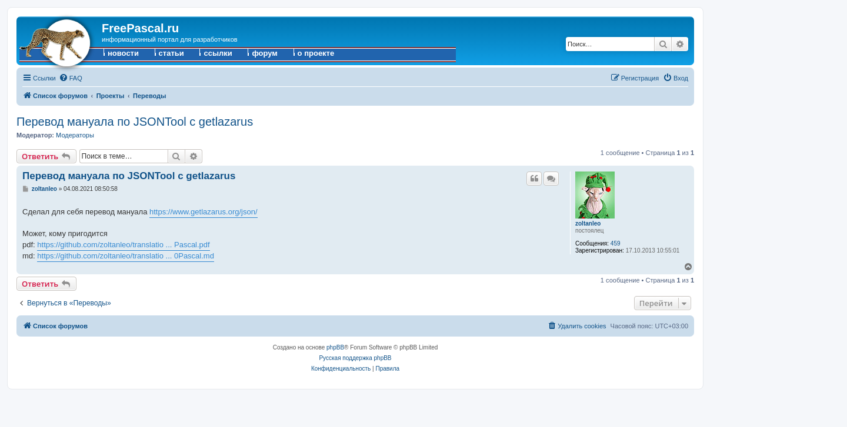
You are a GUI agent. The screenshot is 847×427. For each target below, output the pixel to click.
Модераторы (75, 135)
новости (123, 53)
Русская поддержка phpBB (355, 358)
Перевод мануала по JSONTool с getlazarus (134, 121)
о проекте (316, 53)
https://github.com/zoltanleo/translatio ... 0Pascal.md (125, 255)
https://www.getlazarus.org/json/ (203, 211)
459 (616, 243)
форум (265, 53)
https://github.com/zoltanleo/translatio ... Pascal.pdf (123, 244)
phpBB (335, 347)
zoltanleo (588, 223)
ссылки (218, 53)
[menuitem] (70, 78)
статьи (171, 53)
